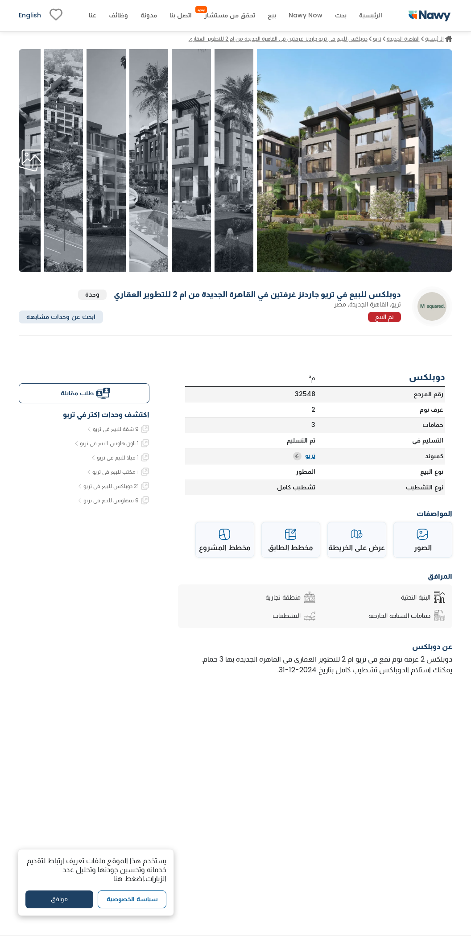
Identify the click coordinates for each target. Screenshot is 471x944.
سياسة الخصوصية (132, 898)
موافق (59, 898)
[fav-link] (56, 16)
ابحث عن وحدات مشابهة (60, 316)
